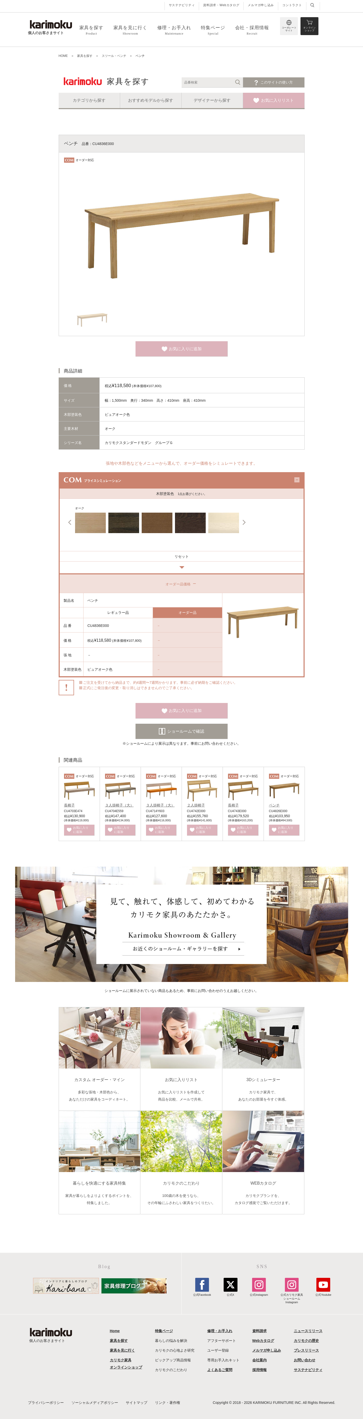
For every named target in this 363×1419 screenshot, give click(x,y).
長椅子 (69, 805)
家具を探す (119, 1341)
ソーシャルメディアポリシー (94, 1403)
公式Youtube (323, 1293)
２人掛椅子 (196, 805)
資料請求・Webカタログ (221, 5)
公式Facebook (202, 1293)
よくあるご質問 (219, 1370)
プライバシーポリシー (46, 1403)
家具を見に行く (122, 1350)
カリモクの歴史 (306, 1341)
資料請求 (259, 1331)
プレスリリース (306, 1350)
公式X (230, 1293)
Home (115, 1331)
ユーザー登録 (218, 1350)
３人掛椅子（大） (119, 805)
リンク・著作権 (167, 1403)
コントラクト (292, 5)
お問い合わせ (304, 1360)
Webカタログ (263, 1341)
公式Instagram (259, 1293)
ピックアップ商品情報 (173, 1360)
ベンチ (274, 805)
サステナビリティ (182, 5)
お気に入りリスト (277, 100)
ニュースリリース (308, 1331)
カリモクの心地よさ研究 (174, 1350)
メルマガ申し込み (261, 5)
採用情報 (259, 1370)
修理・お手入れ (219, 1331)
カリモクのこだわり (171, 1370)
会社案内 (259, 1360)
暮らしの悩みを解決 (171, 1341)
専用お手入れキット (223, 1360)
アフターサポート (221, 1341)
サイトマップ (136, 1403)
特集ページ (164, 1331)
